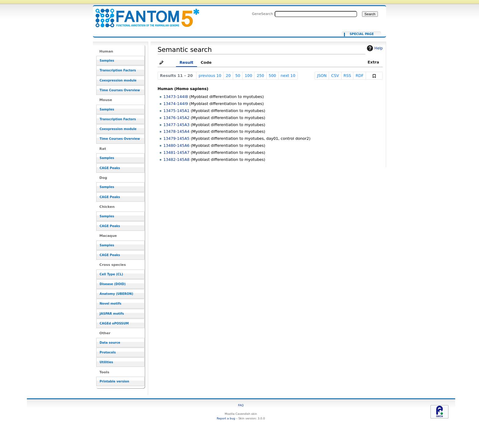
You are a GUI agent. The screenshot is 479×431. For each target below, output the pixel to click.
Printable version (114, 381)
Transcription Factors (118, 70)
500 (272, 75)
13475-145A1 (176, 110)
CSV (335, 75)
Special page (361, 34)
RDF (360, 75)
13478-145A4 (176, 131)
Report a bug (226, 418)
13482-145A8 (176, 159)
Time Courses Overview (120, 90)
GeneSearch (262, 14)
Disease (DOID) (113, 284)
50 (237, 75)
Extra (373, 62)
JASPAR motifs (112, 313)
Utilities (106, 362)
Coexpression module (118, 80)
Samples (107, 60)
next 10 (288, 75)
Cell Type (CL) (111, 274)
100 (248, 75)
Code (206, 62)
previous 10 (210, 75)
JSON (322, 75)
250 (260, 75)
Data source (110, 342)
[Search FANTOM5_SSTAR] (316, 14)
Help (374, 48)
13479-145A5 (176, 138)
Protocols (108, 352)
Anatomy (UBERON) (116, 293)
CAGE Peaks (110, 168)
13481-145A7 (176, 152)
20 (228, 75)
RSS (347, 75)
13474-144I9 (175, 103)
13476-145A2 (176, 117)
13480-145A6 (176, 145)
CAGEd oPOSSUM (114, 323)
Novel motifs (110, 303)
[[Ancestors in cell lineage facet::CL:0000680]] (143, 14)
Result (186, 62)
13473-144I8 (175, 96)
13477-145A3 (176, 124)
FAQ (240, 405)
